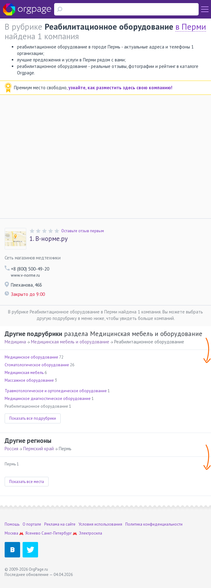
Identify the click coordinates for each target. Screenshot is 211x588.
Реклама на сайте (59, 524)
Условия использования (100, 524)
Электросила (90, 533)
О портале (32, 524)
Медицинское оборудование (31, 357)
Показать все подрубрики (32, 418)
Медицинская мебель (24, 372)
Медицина (15, 342)
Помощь (12, 524)
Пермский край (38, 449)
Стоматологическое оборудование (37, 365)
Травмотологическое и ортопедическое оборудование (56, 390)
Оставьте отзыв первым (82, 230)
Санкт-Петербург (56, 533)
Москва (11, 533)
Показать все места (26, 481)
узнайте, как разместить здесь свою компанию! (120, 87)
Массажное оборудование (29, 380)
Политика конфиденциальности (154, 524)
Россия (11, 449)
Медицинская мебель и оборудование (70, 342)
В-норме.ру (48, 238)
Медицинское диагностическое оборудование (48, 398)
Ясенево (33, 533)
